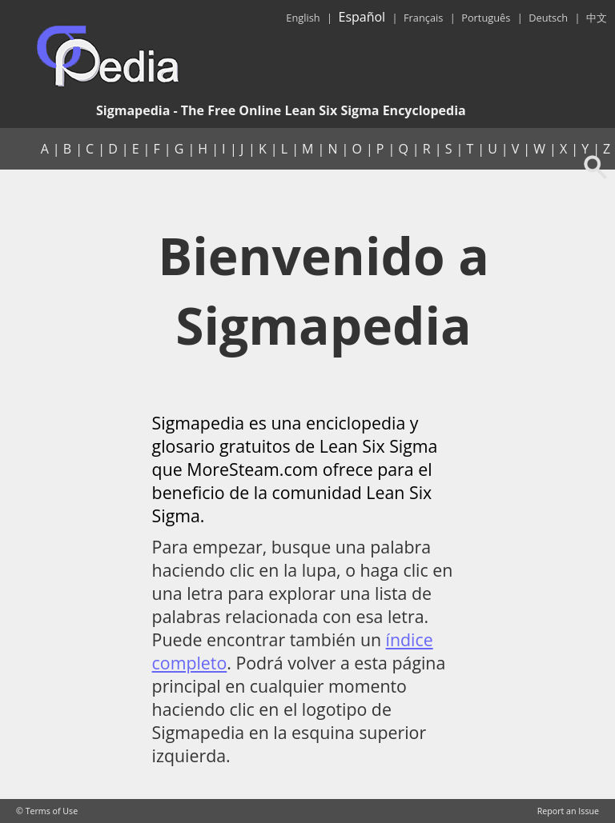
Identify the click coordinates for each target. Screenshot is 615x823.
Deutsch (548, 17)
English (303, 17)
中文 (596, 17)
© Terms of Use (47, 811)
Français (423, 17)
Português (485, 17)
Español (361, 17)
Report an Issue (568, 811)
